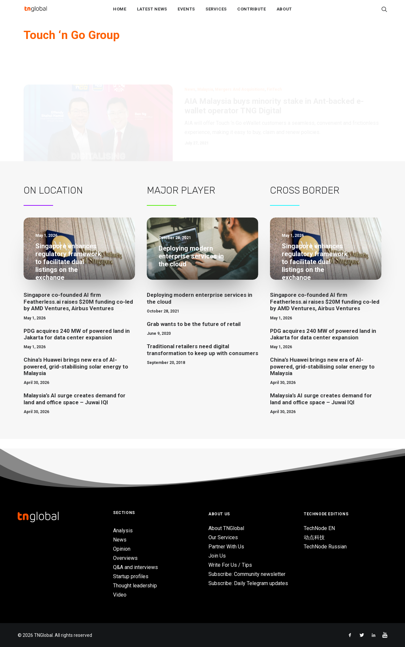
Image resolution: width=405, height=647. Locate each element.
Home (119, 13)
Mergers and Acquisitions (240, 69)
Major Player (181, 200)
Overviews (125, 558)
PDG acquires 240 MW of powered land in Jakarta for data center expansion (77, 344)
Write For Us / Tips (230, 565)
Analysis (123, 530)
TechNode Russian (325, 547)
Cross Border (304, 200)
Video (119, 595)
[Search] (384, 13)
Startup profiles (130, 576)
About (284, 13)
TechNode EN (319, 528)
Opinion (121, 549)
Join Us (217, 556)
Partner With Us (226, 547)
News (189, 69)
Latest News (152, 13)
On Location (53, 200)
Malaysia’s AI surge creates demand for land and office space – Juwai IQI (74, 408)
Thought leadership (135, 585)
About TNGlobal (226, 528)
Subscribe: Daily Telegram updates (248, 583)
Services (216, 13)
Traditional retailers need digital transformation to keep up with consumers (202, 359)
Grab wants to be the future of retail (194, 334)
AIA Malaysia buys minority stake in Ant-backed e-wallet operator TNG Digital (274, 85)
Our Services (223, 538)
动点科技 (314, 538)
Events (186, 13)
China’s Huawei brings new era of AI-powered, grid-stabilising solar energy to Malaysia (76, 376)
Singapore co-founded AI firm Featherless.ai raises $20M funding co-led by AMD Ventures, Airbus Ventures (78, 311)
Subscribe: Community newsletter (246, 574)
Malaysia (205, 69)
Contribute (251, 13)
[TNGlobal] (36, 13)
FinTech (274, 69)
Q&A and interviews (135, 567)
